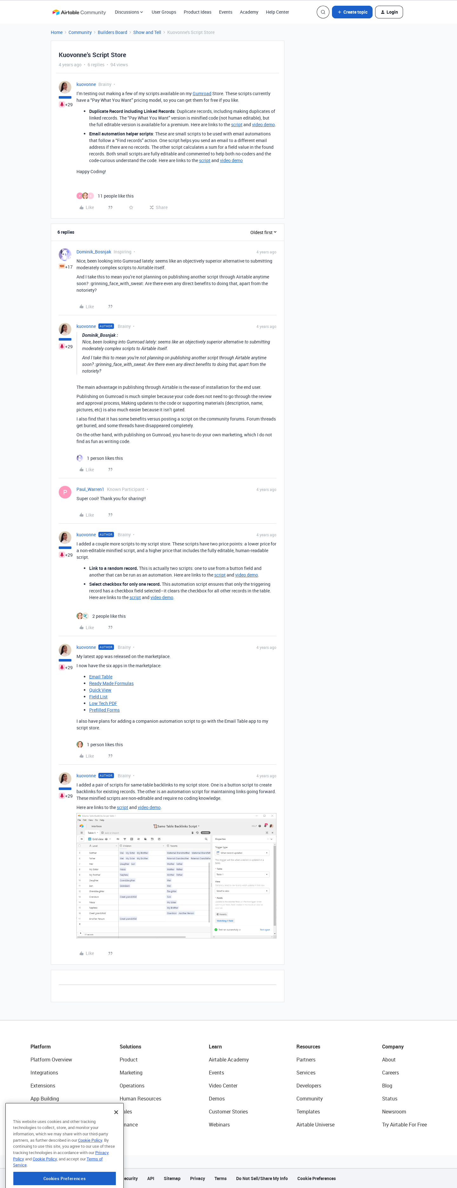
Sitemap (172, 1178)
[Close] (116, 1137)
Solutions (130, 1046)
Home (57, 32)
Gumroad (202, 93)
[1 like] (99, 458)
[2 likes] (101, 616)
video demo (263, 124)
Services (305, 1072)
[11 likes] (105, 196)
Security (129, 1178)
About (389, 1059)
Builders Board (112, 32)
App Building (44, 1098)
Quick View (100, 690)
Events (225, 12)
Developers (308, 1085)
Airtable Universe (315, 1124)
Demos (217, 1098)
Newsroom (394, 1111)
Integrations (44, 1072)
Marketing (131, 1072)
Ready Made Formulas (111, 683)
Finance (129, 1124)
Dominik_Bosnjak (93, 252)
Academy (249, 12)
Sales (126, 1111)
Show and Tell (147, 32)
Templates (308, 1111)
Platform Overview (51, 1059)
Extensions (42, 1085)
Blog (387, 1085)
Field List (98, 697)
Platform (40, 1046)
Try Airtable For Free (404, 1124)
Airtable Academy (229, 1059)
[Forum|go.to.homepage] (79, 12)
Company (393, 1046)
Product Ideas (197, 12)
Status (389, 1098)
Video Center (223, 1085)
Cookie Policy (90, 1165)
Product (129, 1059)
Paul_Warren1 (90, 489)
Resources (308, 1046)
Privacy (197, 1178)
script (236, 124)
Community (80, 32)
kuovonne (86, 84)
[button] (352, 12)
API (150, 1178)
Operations (132, 1085)
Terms (221, 1178)
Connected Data (48, 1124)
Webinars (219, 1124)
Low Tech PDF (103, 703)
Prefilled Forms (104, 710)
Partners (305, 1059)
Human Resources (140, 1098)
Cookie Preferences (316, 1178)
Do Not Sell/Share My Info (262, 1178)
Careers (390, 1072)
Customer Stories (228, 1111)
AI (32, 1111)
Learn (215, 1046)
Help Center (277, 12)
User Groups (164, 12)
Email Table (100, 677)
